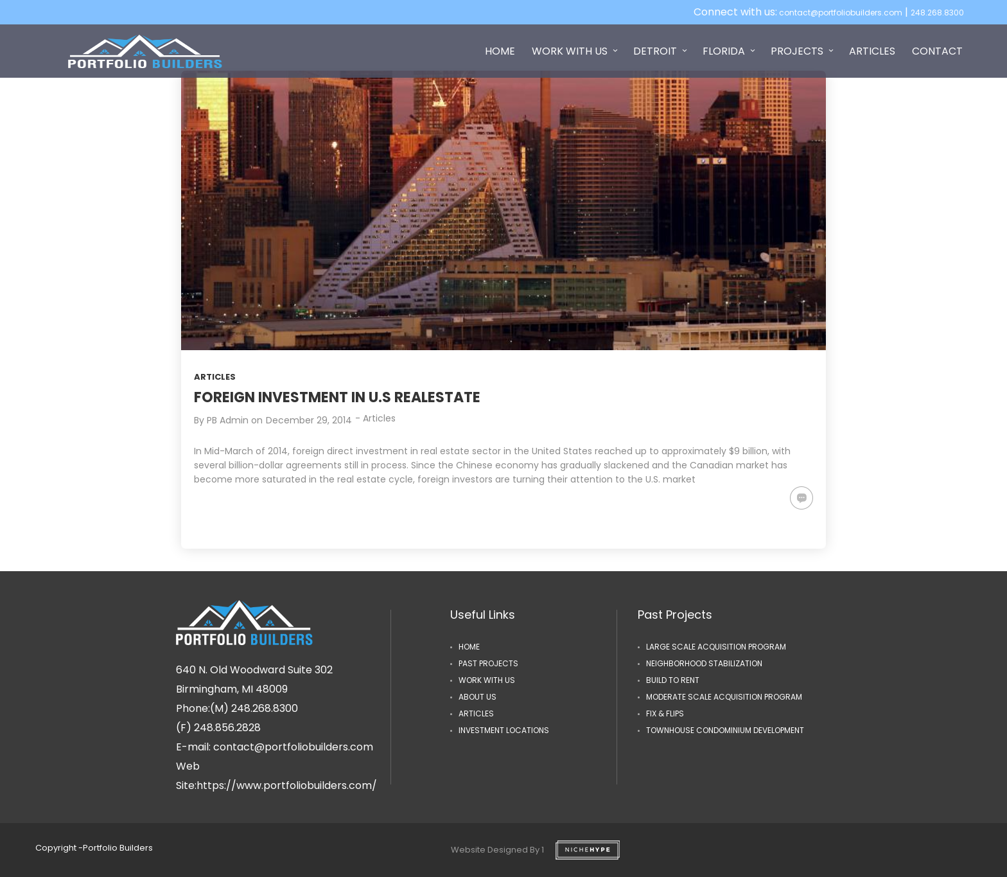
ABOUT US (477, 696)
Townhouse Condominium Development (725, 730)
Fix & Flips (665, 713)
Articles (215, 377)
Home (469, 646)
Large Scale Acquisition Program (716, 646)
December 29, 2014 (309, 420)
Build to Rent (672, 680)
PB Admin (228, 420)
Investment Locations (504, 730)
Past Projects (488, 663)
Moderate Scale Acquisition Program (724, 696)
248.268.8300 (937, 12)
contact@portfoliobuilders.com (839, 12)
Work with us (487, 680)
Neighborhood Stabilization (704, 663)
